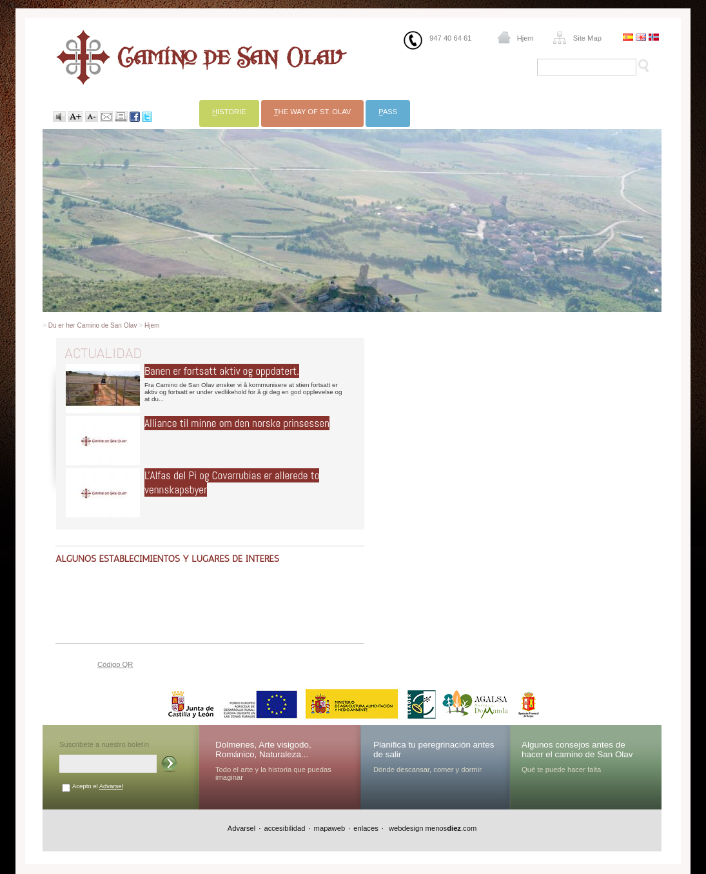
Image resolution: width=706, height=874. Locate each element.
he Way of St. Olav (312, 111)
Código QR (115, 664)
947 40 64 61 (450, 38)
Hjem (525, 38)
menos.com (451, 828)
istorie (229, 111)
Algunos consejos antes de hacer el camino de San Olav (577, 749)
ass (387, 111)
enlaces (365, 828)
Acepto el (97, 786)
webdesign (405, 828)
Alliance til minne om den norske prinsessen (236, 423)
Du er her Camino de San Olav (92, 325)
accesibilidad (284, 828)
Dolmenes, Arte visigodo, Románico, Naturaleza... (263, 749)
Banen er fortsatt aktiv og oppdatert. (221, 371)
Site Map (587, 38)
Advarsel (111, 786)
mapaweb (330, 828)
